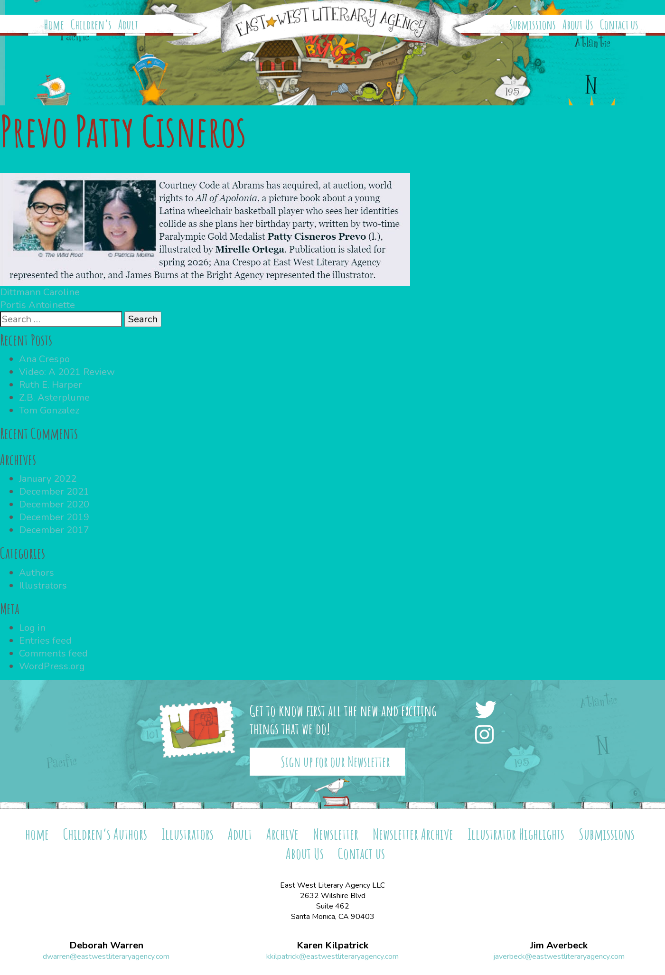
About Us (577, 25)
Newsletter (335, 834)
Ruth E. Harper (50, 384)
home (37, 834)
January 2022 (47, 478)
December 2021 (54, 491)
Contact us (619, 25)
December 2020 (54, 504)
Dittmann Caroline (40, 292)
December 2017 (54, 530)
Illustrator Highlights (516, 834)
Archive (282, 834)
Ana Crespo (44, 359)
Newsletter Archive (413, 834)
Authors (36, 572)
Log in (32, 627)
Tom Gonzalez (49, 410)
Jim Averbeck (559, 945)
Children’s (91, 25)
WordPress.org (52, 666)
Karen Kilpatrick (332, 945)
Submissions (532, 25)
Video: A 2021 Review (67, 372)
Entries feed (45, 640)
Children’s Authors (105, 834)
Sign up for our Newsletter (335, 761)
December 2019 (54, 517)
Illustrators (43, 585)
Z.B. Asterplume (54, 397)
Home (54, 25)
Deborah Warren (106, 945)
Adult (128, 25)
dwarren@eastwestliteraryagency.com (106, 956)
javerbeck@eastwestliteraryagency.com (559, 956)
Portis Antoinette (37, 305)
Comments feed (53, 653)
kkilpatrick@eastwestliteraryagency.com (332, 956)
